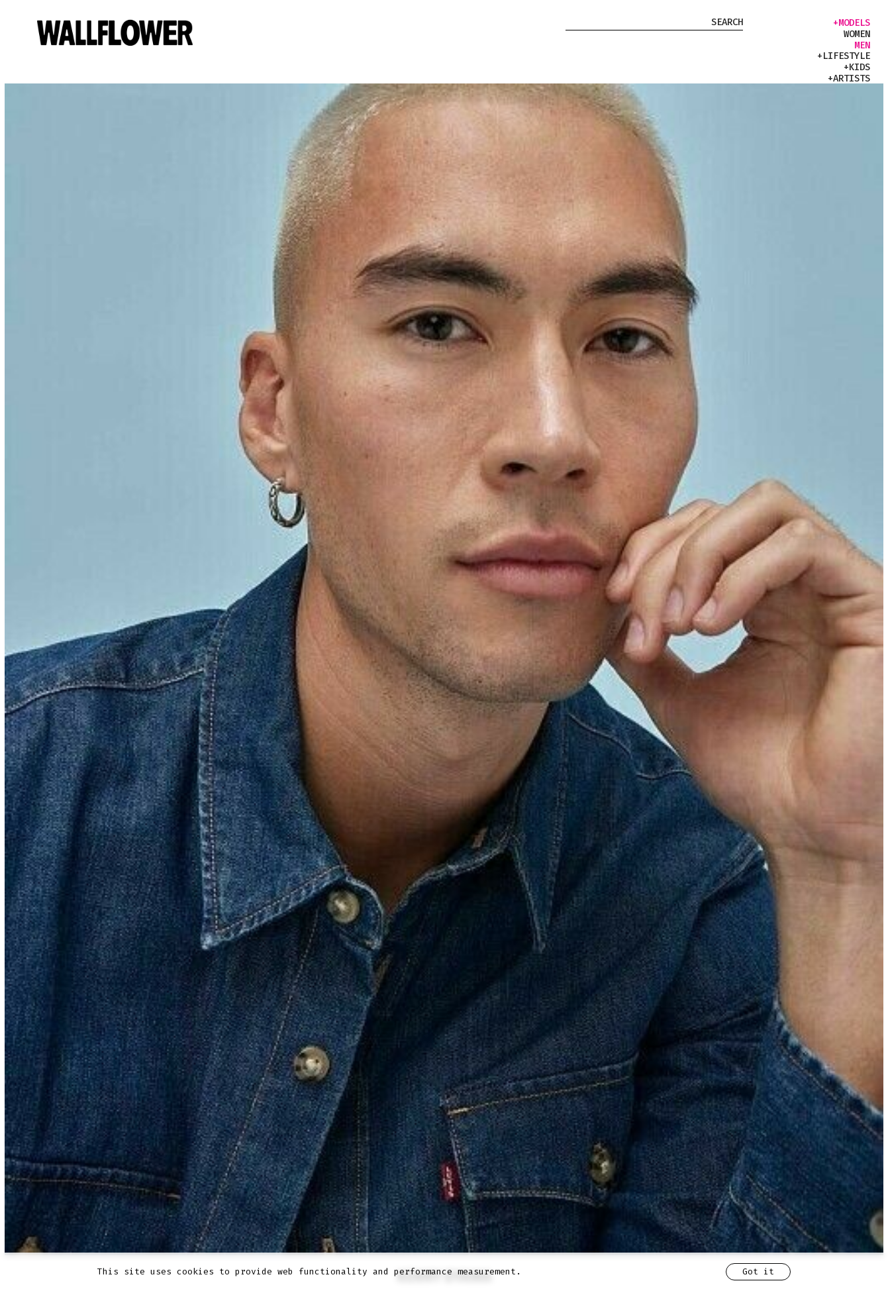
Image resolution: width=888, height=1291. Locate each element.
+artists (849, 79)
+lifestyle (843, 56)
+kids (857, 67)
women (857, 34)
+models (851, 23)
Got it (758, 1271)
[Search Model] (654, 24)
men (862, 45)
